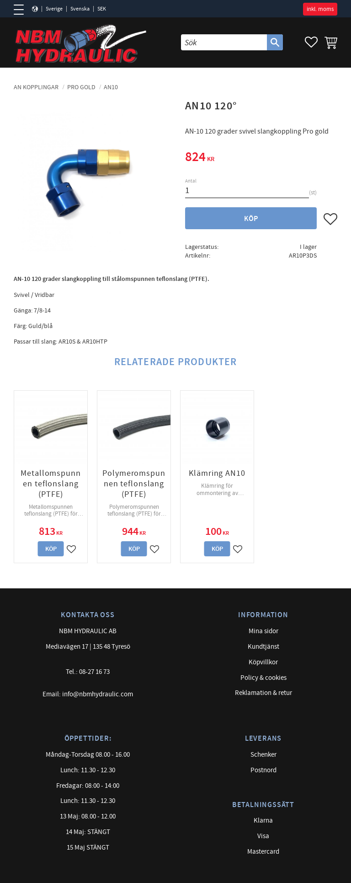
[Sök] (275, 42)
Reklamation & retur (263, 693)
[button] (22, 9)
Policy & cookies (263, 677)
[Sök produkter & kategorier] (224, 42)
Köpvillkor (263, 662)
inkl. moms (320, 9)
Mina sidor (263, 631)
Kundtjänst (263, 646)
